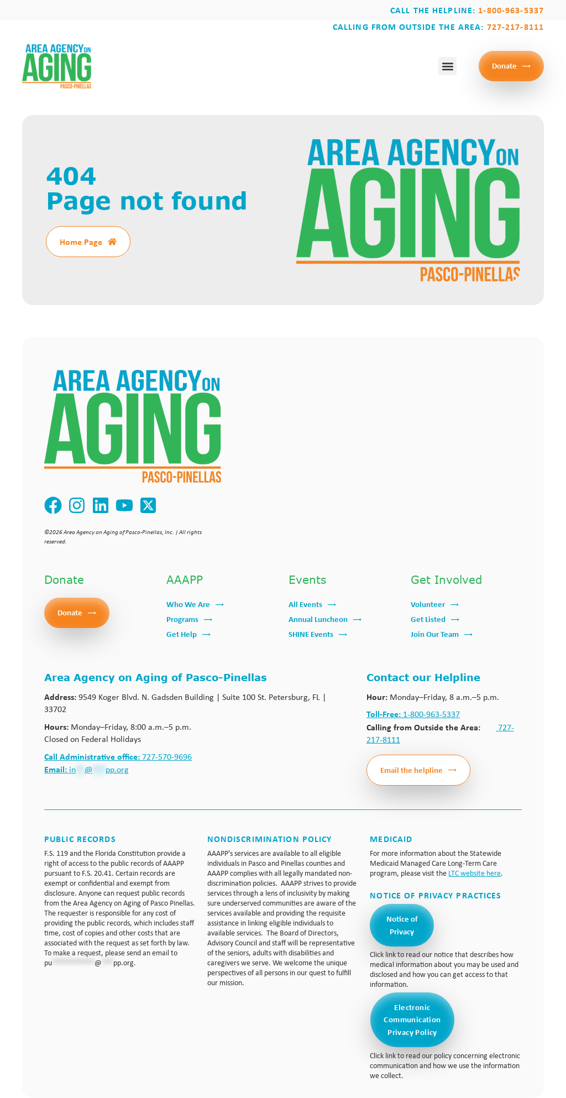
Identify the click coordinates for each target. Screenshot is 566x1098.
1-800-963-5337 (413, 714)
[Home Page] (112, 241)
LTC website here (474, 873)
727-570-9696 (118, 756)
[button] (447, 66)
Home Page (81, 242)
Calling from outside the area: (438, 26)
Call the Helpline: (467, 10)
